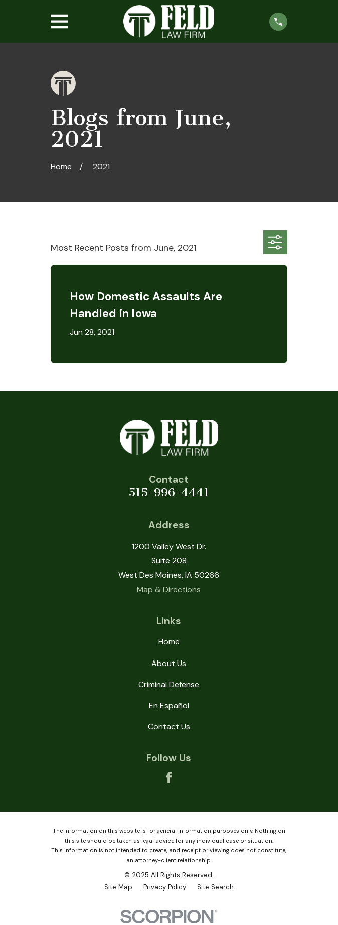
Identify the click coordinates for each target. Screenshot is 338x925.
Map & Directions (169, 589)
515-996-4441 (168, 492)
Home (169, 641)
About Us (168, 663)
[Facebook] (169, 777)
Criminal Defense (168, 684)
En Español (169, 705)
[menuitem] (118, 887)
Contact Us (169, 726)
